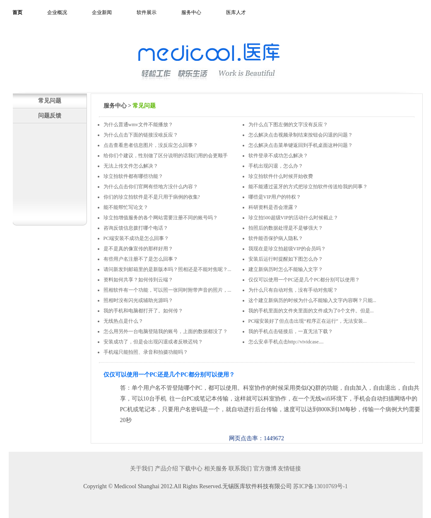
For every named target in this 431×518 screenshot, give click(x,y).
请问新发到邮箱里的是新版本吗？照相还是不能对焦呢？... (167, 269)
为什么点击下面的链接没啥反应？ (141, 135)
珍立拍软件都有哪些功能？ (133, 176)
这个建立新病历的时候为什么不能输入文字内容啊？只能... (312, 300)
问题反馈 (49, 115)
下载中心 (190, 468)
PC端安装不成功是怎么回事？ (136, 238)
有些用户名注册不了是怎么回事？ (141, 259)
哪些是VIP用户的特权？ (274, 197)
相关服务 (215, 468)
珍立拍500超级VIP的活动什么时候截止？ (293, 218)
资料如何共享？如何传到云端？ (138, 280)
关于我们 (141, 468)
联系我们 (240, 468)
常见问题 (49, 100)
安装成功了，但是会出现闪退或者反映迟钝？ (153, 342)
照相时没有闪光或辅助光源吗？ (138, 300)
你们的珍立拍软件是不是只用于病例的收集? (152, 197)
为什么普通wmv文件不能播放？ (138, 124)
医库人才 (236, 12)
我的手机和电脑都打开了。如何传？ (143, 311)
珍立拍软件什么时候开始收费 (280, 176)
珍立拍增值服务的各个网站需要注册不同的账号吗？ (161, 218)
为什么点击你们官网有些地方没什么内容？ (151, 186)
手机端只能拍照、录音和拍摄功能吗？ (146, 352)
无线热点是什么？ (123, 321)
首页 (17, 12)
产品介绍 (166, 468)
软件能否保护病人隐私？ (275, 238)
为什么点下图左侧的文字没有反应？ (288, 124)
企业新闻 (102, 12)
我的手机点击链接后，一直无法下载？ (290, 331)
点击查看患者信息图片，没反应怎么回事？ (151, 145)
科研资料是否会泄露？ (273, 207)
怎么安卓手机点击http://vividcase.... (286, 342)
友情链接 (289, 468)
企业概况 (57, 12)
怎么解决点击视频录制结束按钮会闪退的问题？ (300, 135)
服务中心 (191, 12)
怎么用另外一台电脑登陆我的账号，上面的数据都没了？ (166, 331)
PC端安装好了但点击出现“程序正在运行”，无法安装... (307, 321)
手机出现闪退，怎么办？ (275, 166)
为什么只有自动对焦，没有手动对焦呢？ (293, 290)
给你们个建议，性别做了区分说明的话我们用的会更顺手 (166, 155)
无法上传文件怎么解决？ (131, 166)
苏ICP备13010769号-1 (320, 486)
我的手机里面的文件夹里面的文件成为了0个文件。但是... (311, 311)
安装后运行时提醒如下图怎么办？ (285, 259)
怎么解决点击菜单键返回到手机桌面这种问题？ (300, 145)
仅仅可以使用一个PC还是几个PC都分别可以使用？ (304, 280)
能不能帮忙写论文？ (126, 207)
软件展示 (147, 12)
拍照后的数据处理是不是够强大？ (285, 228)
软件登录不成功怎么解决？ (278, 155)
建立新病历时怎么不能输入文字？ (285, 269)
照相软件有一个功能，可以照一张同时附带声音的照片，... (167, 290)
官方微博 (265, 468)
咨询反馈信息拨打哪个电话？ (136, 228)
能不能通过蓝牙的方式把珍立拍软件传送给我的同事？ (308, 186)
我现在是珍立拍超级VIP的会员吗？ (287, 249)
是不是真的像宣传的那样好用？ (138, 249)
